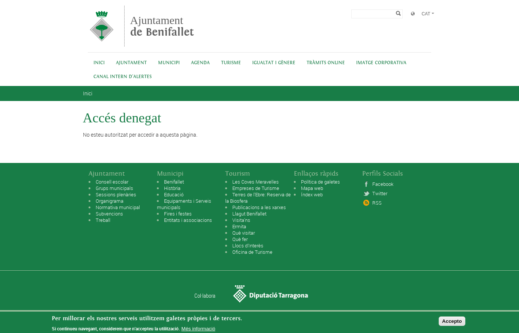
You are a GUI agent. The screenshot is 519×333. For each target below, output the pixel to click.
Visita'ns (241, 220)
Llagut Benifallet (249, 213)
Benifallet (174, 181)
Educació (174, 194)
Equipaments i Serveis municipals (184, 204)
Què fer (240, 239)
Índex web (312, 194)
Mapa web (312, 188)
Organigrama (109, 200)
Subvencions (109, 213)
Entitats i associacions (188, 220)
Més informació (198, 330)
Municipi (169, 63)
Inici (99, 63)
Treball (103, 220)
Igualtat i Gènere (273, 63)
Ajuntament (162, 26)
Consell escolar (112, 181)
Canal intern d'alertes (122, 77)
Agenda (200, 63)
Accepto (452, 322)
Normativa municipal (118, 207)
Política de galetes (320, 181)
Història (172, 188)
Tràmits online (326, 63)
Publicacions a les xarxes (259, 207)
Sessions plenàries (116, 194)
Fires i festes (178, 213)
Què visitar (243, 232)
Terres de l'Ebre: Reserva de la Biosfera (258, 197)
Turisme (231, 63)
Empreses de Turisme (255, 188)
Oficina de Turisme (252, 252)
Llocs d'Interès (247, 245)
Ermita (239, 226)
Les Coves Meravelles (255, 181)
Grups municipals (114, 188)
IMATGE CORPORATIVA (381, 63)
